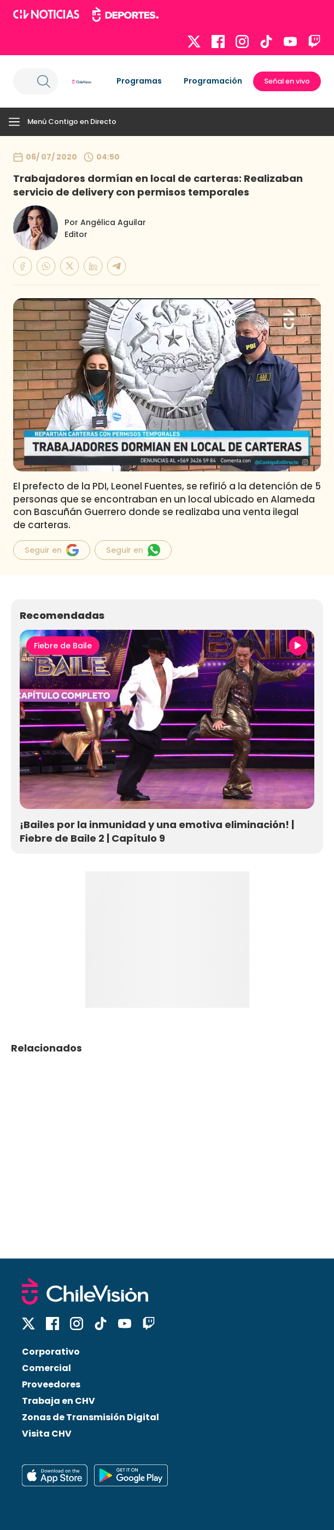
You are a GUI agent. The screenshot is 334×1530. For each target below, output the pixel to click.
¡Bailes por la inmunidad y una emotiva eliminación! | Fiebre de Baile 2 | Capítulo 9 (157, 831)
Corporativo (51, 1351)
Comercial (46, 1368)
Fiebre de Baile (63, 645)
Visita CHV (47, 1433)
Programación (213, 80)
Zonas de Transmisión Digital (90, 1417)
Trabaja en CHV (58, 1401)
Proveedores (51, 1384)
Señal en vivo (287, 81)
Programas (139, 80)
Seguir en (52, 550)
